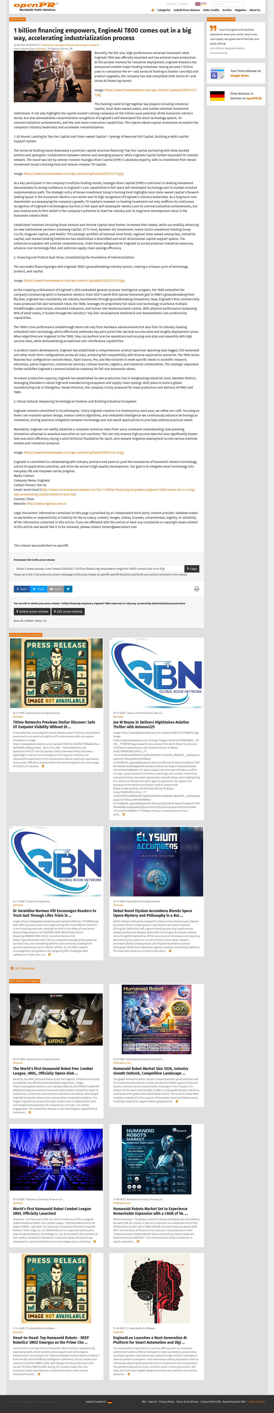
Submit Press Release (187, 10)
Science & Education (38, 901)
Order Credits (211, 10)
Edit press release (68, 611)
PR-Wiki (171, 4)
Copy (192, 569)
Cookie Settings (256, 1401)
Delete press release (32, 611)
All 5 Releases (22, 968)
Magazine (240, 10)
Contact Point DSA (211, 1401)
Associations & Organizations (43, 713)
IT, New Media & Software (40, 1328)
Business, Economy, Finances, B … (145, 1059)
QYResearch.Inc (122, 1203)
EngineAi (118, 1332)
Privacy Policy (166, 1401)
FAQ (144, 1401)
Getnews (40, 48)
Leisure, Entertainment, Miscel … (145, 713)
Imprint (183, 4)
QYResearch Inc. (122, 1062)
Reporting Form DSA (234, 1401)
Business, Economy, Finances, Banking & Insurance (70, 45)
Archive (227, 10)
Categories (163, 10)
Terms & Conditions (187, 1401)
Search (252, 4)
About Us (255, 10)
